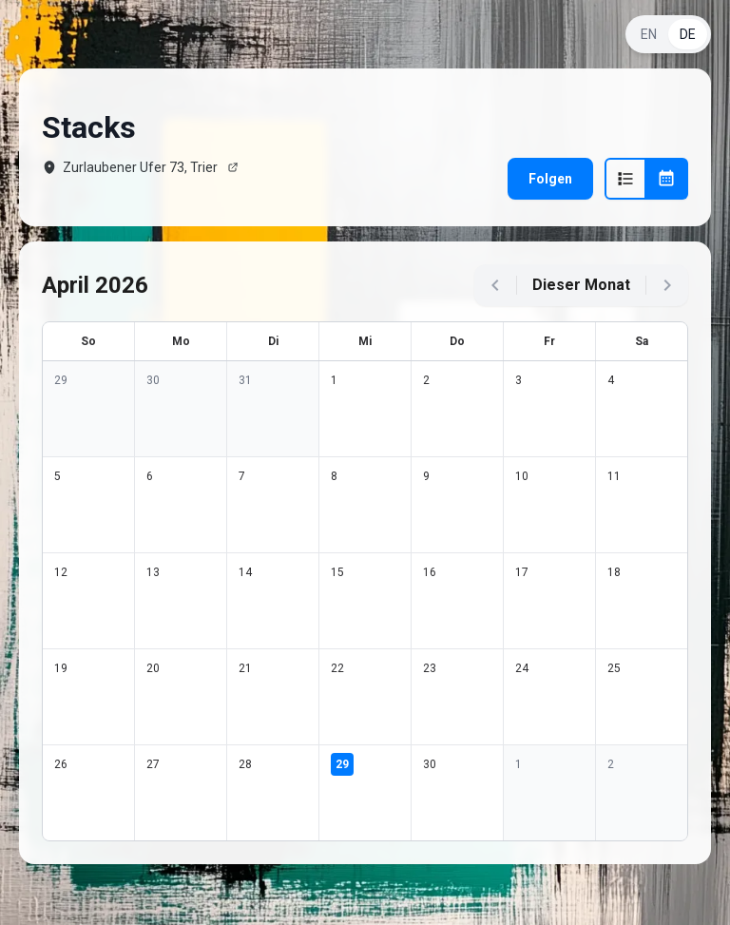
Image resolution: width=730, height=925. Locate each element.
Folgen (550, 178)
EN (649, 34)
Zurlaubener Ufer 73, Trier (140, 167)
